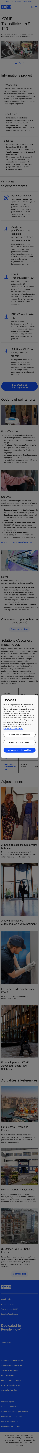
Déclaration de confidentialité (13, 728)
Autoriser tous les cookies (19, 750)
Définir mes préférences (19, 735)
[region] (19, 726)
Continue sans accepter (19, 742)
